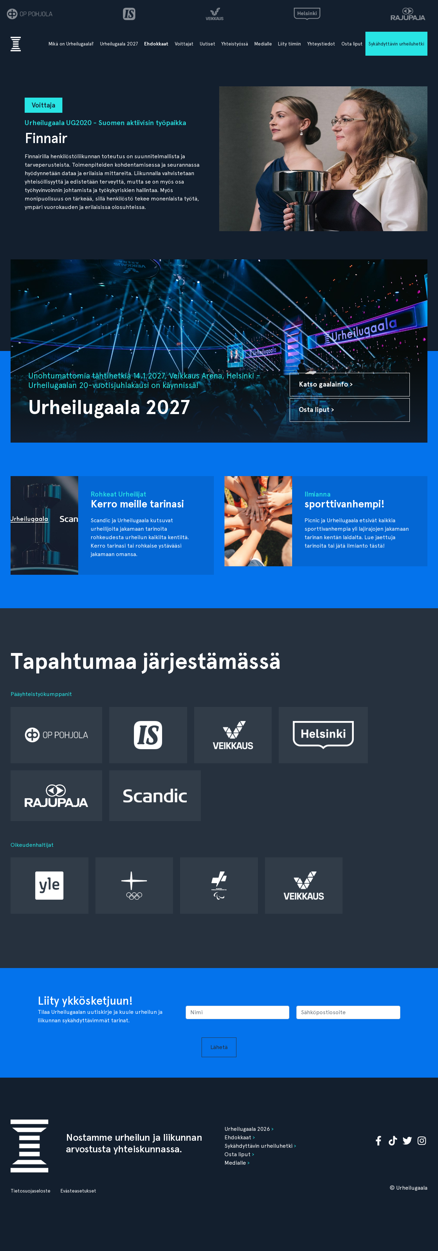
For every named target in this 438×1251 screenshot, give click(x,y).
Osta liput (352, 44)
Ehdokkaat (156, 44)
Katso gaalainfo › (326, 384)
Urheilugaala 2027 (119, 44)
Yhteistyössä (234, 44)
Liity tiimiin (289, 44)
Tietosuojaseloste (30, 1191)
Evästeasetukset (78, 1191)
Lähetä (219, 1047)
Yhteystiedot (321, 44)
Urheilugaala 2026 (247, 1129)
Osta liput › (316, 410)
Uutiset (207, 44)
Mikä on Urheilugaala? (71, 44)
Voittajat (184, 44)
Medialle (263, 44)
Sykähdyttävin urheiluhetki (396, 44)
